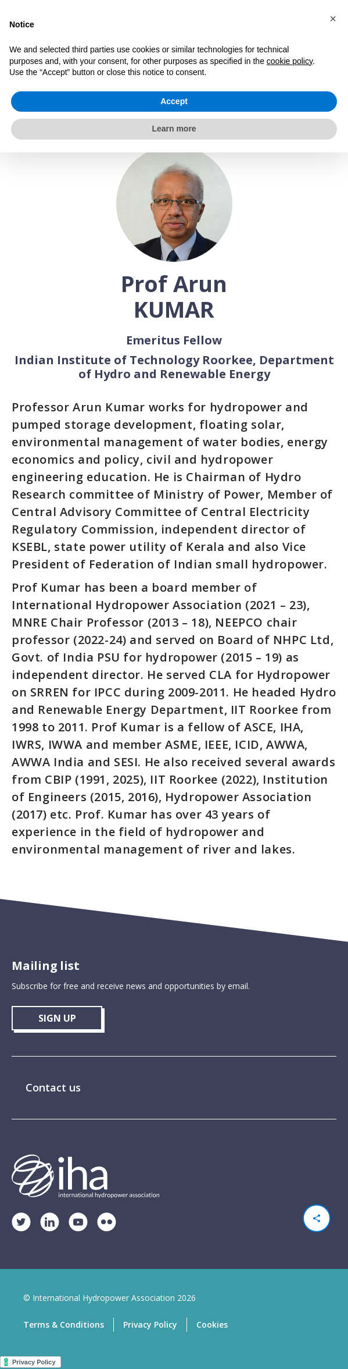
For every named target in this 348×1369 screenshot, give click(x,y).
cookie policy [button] (290, 61)
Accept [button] (174, 101)
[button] (333, 18)
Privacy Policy (150, 1324)
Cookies (212, 1324)
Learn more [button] (174, 128)
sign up (57, 1018)
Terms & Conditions (63, 1324)
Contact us (53, 1087)
